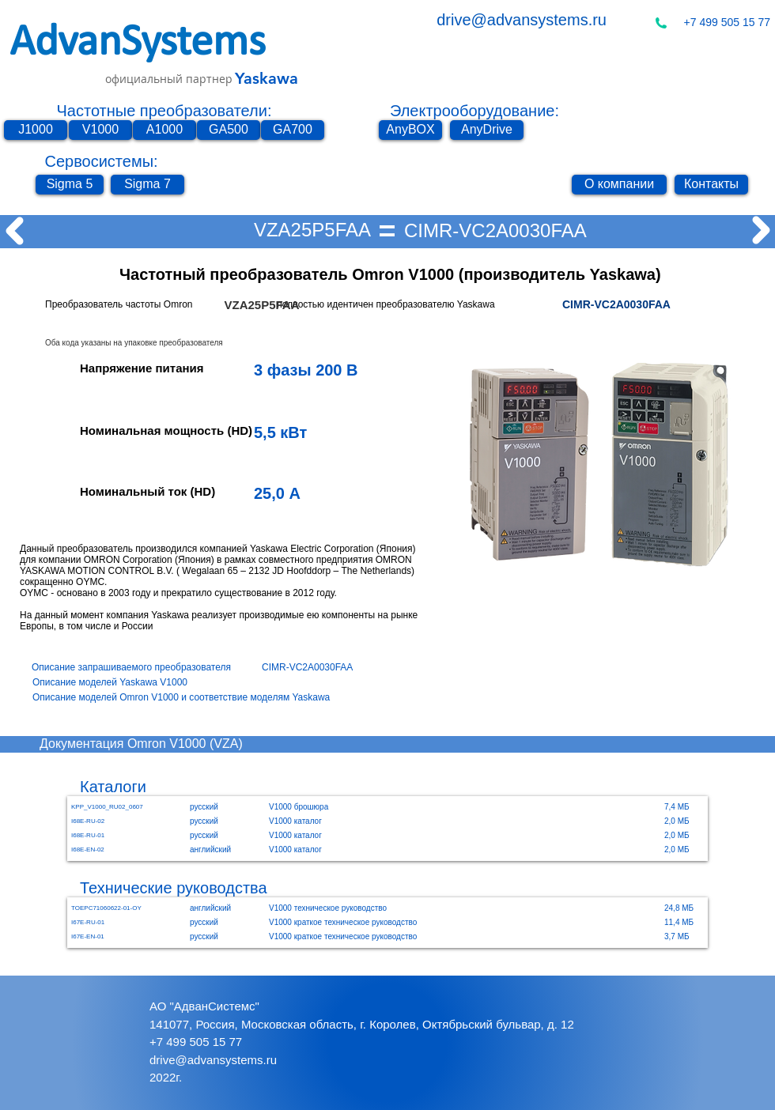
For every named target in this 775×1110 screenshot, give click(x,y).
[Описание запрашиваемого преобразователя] (147, 667)
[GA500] (228, 130)
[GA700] (292, 130)
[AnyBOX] (410, 130)
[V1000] (100, 130)
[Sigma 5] (70, 184)
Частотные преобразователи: (164, 110)
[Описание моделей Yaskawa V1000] (119, 682)
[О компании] (619, 184)
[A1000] (164, 130)
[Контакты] (711, 184)
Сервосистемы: (100, 161)
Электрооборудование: (474, 110)
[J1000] (35, 130)
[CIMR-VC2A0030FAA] (495, 230)
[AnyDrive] (487, 130)
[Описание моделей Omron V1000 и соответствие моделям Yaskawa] (198, 697)
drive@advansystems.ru (522, 19)
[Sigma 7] (147, 184)
